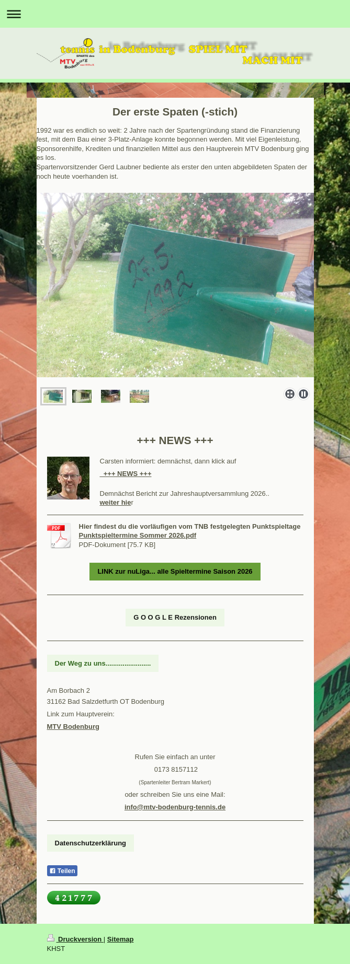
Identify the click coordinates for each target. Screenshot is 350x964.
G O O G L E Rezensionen (175, 617)
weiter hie (115, 502)
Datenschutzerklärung (91, 843)
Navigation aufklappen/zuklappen (175, 14)
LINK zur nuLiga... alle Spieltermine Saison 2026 (174, 571)
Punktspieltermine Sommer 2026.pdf (138, 535)
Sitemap (120, 939)
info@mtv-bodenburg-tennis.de (175, 807)
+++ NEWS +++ (126, 474)
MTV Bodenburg (73, 726)
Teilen (62, 871)
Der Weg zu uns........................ (103, 663)
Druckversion (75, 939)
